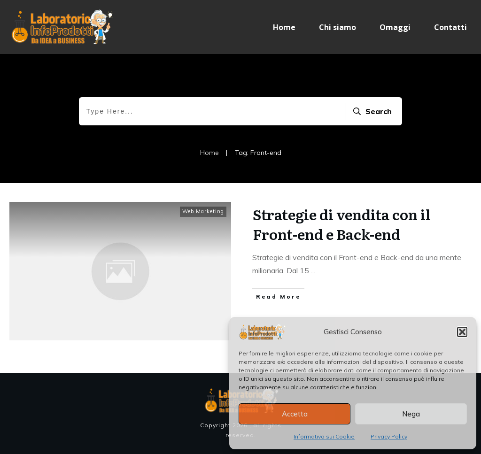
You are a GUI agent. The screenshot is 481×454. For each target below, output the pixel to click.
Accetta (295, 413)
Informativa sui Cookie (324, 436)
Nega (411, 413)
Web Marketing (203, 211)
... (313, 270)
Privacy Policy (389, 436)
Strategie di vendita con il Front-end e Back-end (342, 224)
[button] (462, 332)
